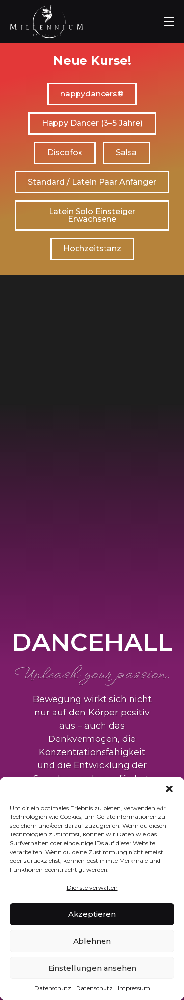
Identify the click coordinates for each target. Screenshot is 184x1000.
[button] (169, 789)
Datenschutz (52, 988)
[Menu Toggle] (169, 21)
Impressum (134, 988)
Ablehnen (92, 941)
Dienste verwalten (92, 887)
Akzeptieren (92, 914)
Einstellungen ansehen (92, 968)
